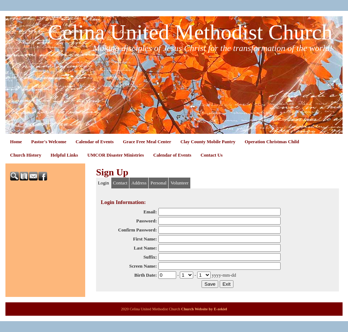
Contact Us (211, 155)
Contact (120, 183)
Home (16, 141)
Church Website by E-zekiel (204, 309)
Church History (25, 155)
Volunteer (179, 183)
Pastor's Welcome (48, 141)
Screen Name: (143, 266)
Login (103, 183)
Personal (158, 183)
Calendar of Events (94, 141)
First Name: (145, 239)
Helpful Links (64, 155)
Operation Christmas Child (272, 141)
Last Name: (145, 248)
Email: (150, 211)
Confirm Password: (137, 230)
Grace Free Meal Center (147, 141)
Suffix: (150, 257)
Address (138, 183)
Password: (146, 221)
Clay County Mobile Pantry (208, 141)
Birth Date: (145, 275)
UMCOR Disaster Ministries (115, 155)
